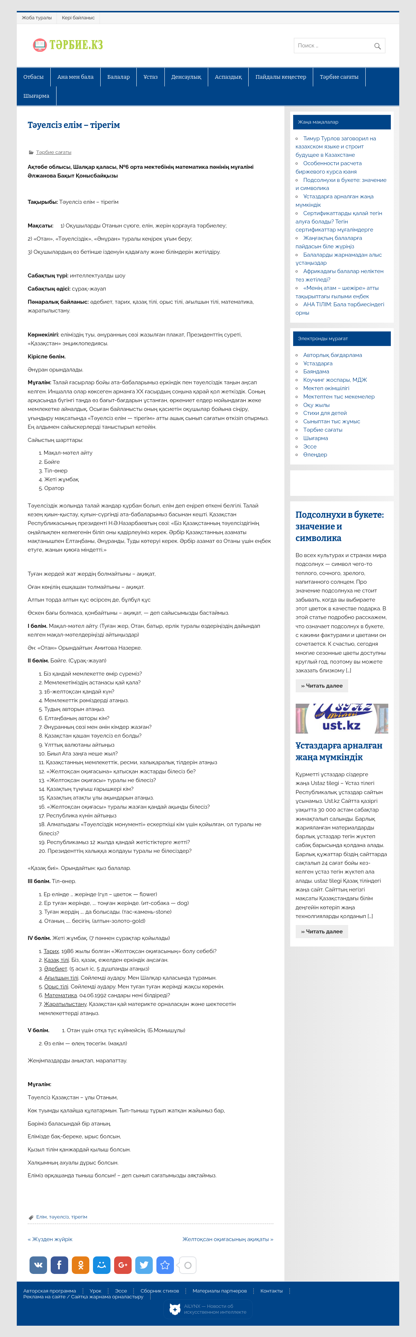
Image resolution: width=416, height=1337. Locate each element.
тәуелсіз (59, 1217)
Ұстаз (151, 77)
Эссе (309, 446)
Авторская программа (49, 1291)
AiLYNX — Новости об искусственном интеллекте (215, 1309)
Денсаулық (186, 77)
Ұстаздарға (318, 363)
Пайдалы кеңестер (281, 77)
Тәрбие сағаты (339, 77)
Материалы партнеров (220, 1291)
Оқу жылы (316, 405)
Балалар (118, 77)
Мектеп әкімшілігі (326, 388)
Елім (41, 1217)
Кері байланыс (78, 17)
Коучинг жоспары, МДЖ (335, 380)
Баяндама (316, 371)
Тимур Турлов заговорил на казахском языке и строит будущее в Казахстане (336, 147)
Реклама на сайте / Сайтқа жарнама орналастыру (83, 1296)
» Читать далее (322, 686)
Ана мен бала (75, 77)
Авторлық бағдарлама (332, 355)
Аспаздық (228, 77)
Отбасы (33, 77)
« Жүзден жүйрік (50, 1239)
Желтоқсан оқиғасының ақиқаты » (228, 1239)
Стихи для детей (325, 413)
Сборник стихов (160, 1291)
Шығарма (36, 96)
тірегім (79, 1217)
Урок (95, 1291)
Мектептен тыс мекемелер (339, 396)
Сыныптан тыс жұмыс (331, 421)
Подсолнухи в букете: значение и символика (340, 526)
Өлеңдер (315, 454)
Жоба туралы (37, 17)
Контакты (271, 1291)
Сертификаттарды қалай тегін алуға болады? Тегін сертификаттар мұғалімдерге (339, 221)
